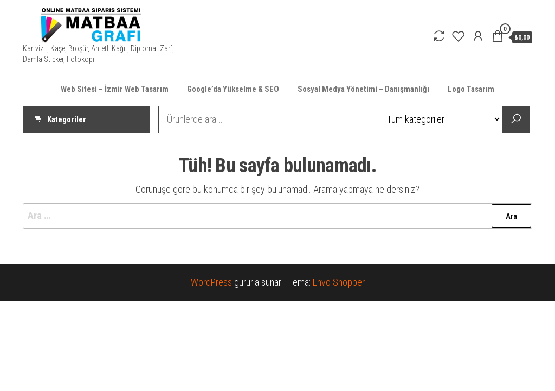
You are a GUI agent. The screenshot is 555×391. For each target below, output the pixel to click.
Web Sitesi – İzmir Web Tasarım (115, 89)
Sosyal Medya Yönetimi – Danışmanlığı (363, 89)
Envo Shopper (339, 282)
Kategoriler (66, 119)
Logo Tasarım (471, 89)
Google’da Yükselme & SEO (233, 89)
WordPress (211, 282)
